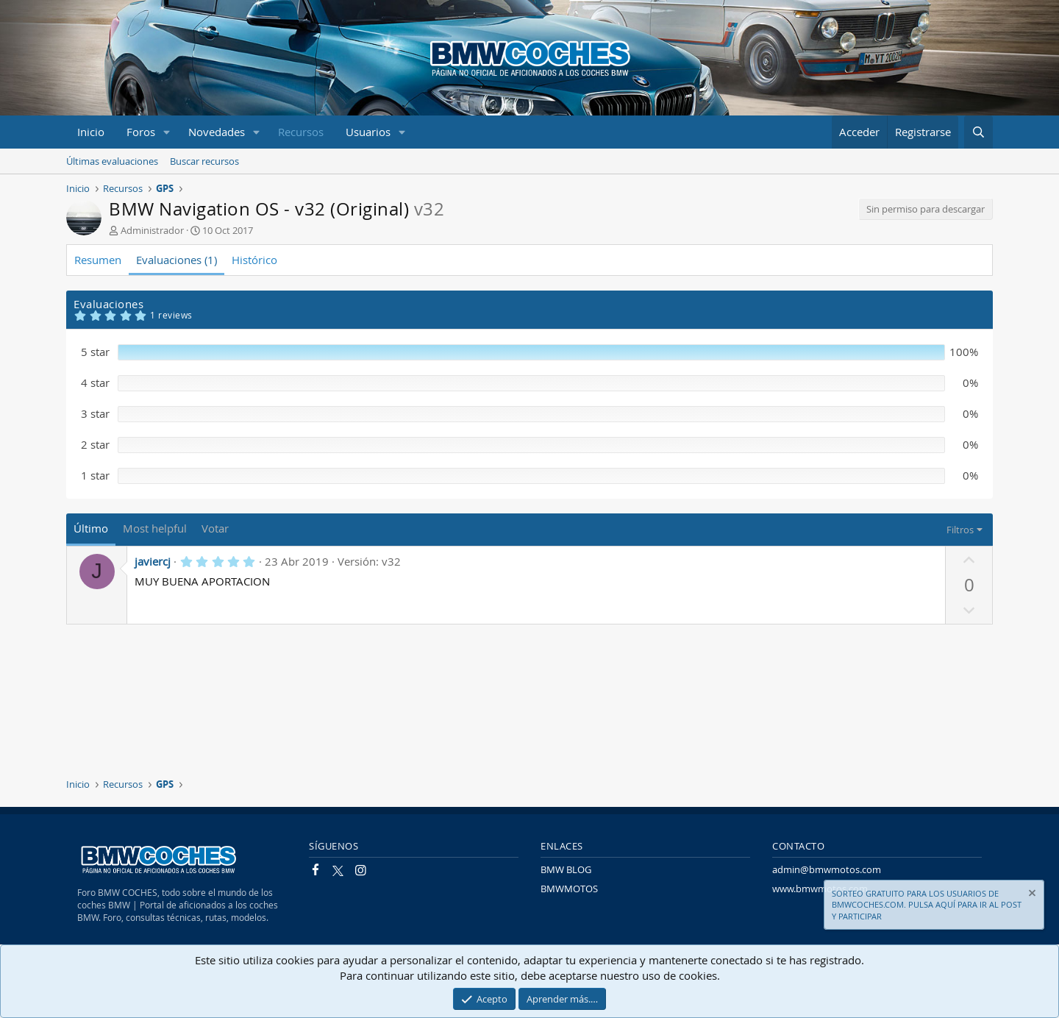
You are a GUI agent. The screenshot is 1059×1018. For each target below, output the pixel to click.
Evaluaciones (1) (176, 259)
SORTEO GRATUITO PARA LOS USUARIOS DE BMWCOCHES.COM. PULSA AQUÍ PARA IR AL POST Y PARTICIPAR (926, 905)
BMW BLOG (566, 869)
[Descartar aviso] (1031, 895)
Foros (140, 131)
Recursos (301, 131)
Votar (215, 528)
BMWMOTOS (569, 888)
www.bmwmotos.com (820, 888)
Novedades (216, 131)
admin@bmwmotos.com (826, 869)
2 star (95, 444)
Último (91, 528)
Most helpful (155, 528)
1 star (95, 475)
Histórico (254, 259)
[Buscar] (978, 132)
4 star (95, 382)
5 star (95, 351)
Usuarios (368, 131)
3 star (95, 413)
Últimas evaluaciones (112, 161)
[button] (167, 132)
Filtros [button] (960, 529)
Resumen (97, 259)
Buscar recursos (204, 161)
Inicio (90, 131)
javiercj (153, 561)
